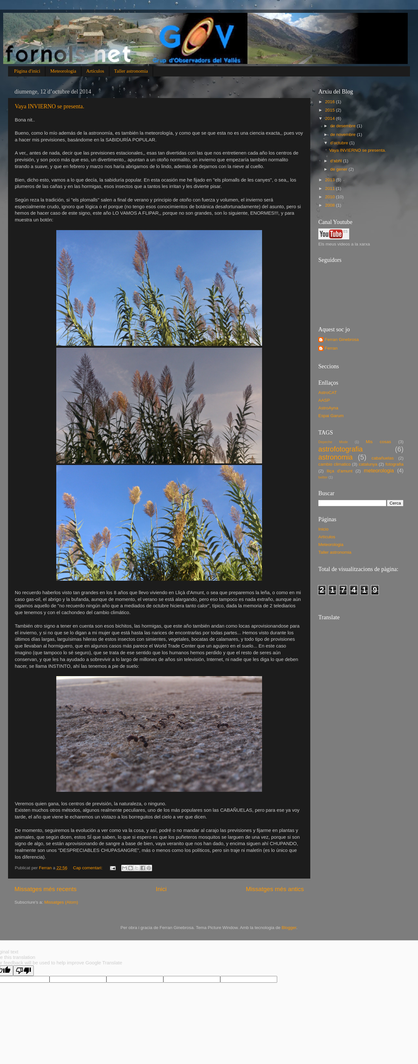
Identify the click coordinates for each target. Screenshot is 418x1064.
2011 (330, 188)
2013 (330, 179)
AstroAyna (328, 408)
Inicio (323, 529)
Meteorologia (63, 71)
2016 (330, 101)
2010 (330, 196)
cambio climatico (334, 464)
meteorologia (379, 470)
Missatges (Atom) (61, 902)
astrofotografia (340, 449)
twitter (323, 477)
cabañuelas (383, 458)
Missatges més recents (45, 889)
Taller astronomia (131, 71)
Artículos (95, 71)
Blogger (289, 927)
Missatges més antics (275, 889)
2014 (330, 118)
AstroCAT (327, 392)
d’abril (336, 160)
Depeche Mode (333, 442)
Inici (161, 889)
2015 (330, 110)
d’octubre (339, 142)
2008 (330, 205)
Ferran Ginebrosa (342, 339)
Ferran (331, 348)
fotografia (395, 464)
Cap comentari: (88, 867)
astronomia (335, 457)
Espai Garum (331, 415)
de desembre (343, 125)
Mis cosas (378, 441)
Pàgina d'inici (27, 71)
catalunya (368, 464)
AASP (324, 400)
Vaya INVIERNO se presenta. (49, 106)
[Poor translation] (23, 970)
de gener (339, 169)
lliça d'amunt (339, 471)
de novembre (343, 134)
